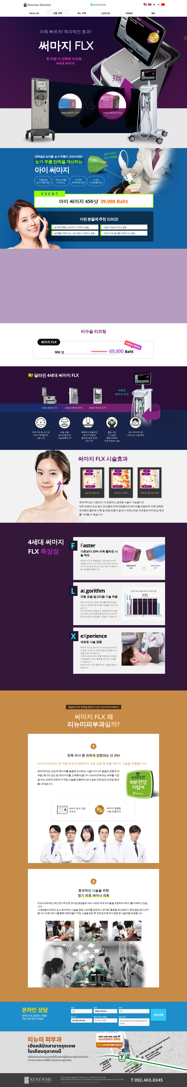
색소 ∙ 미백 (81, 13)
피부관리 (129, 13)
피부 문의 (122, 1017)
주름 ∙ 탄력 (57, 13)
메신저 (73, 1017)
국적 (120, 1008)
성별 (95, 1008)
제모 (153, 13)
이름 (72, 1008)
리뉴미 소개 (34, 13)
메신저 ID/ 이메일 (100, 1017)
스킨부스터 (105, 13)
